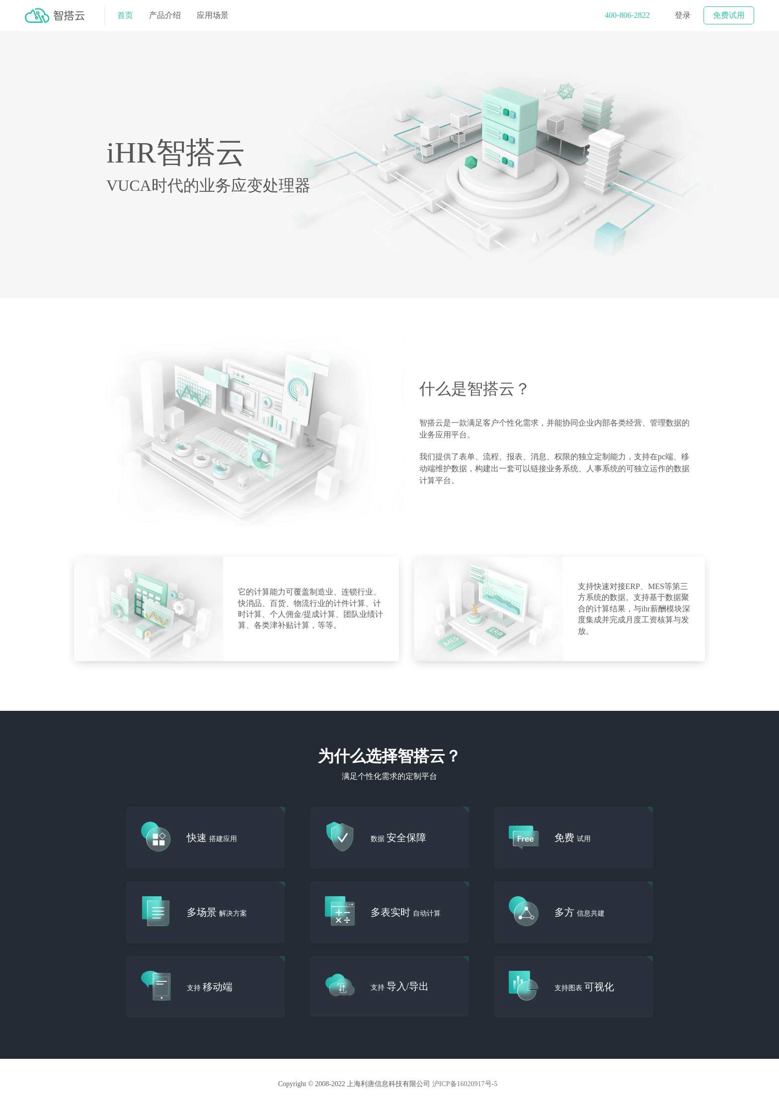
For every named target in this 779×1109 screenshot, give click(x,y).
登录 (683, 15)
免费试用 (729, 15)
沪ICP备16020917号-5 (465, 1084)
